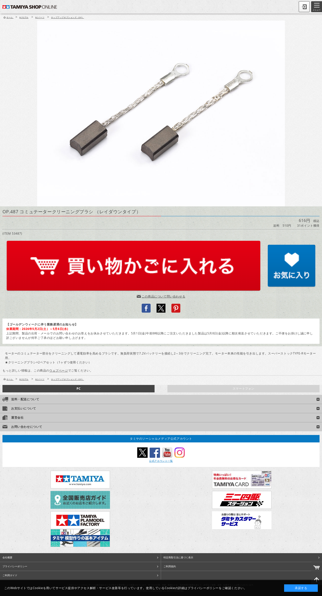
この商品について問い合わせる (163, 296)
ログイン (304, 6)
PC (78, 388)
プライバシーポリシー (14, 566)
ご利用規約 (169, 566)
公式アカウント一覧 (161, 460)
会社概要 (7, 557)
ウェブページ (58, 370)
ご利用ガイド (9, 575)
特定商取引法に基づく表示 (178, 557)
